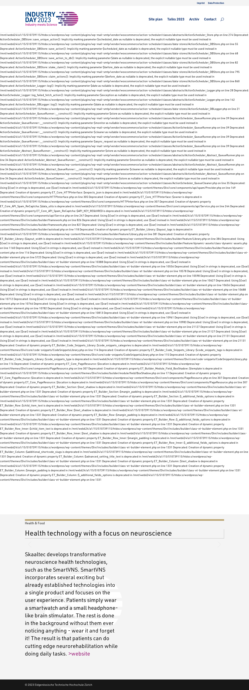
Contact (210, 19)
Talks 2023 (175, 19)
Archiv (194, 19)
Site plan (155, 19)
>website (79, 653)
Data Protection (216, 3)
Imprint (201, 3)
